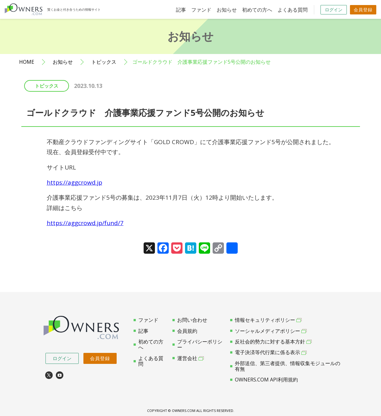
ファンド (201, 10)
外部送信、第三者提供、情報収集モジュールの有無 (285, 366)
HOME (26, 62)
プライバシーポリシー (197, 344)
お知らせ (227, 10)
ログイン (333, 10)
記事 (181, 10)
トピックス (103, 62)
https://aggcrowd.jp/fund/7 (85, 223)
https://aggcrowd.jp (74, 182)
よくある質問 (293, 10)
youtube (59, 375)
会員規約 (184, 331)
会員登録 (363, 10)
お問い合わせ (189, 320)
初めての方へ (257, 10)
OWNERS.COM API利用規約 (264, 379)
